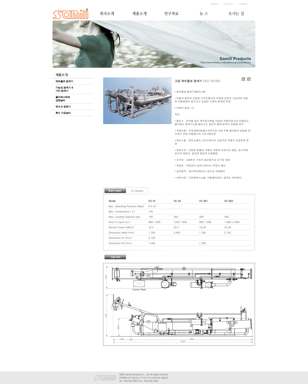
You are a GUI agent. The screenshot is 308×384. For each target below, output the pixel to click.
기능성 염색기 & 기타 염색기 (64, 89)
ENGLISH (229, 4)
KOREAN (214, 4)
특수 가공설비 (63, 113)
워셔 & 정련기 (63, 106)
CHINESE (243, 4)
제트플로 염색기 (64, 81)
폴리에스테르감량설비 (63, 99)
